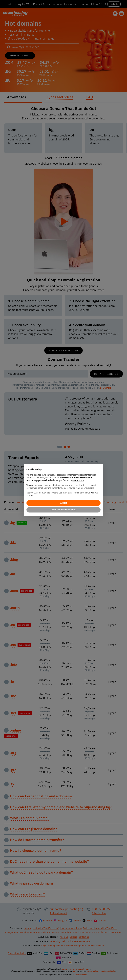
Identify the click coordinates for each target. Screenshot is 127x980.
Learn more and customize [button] (63, 510)
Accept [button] (63, 503)
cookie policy (78, 480)
